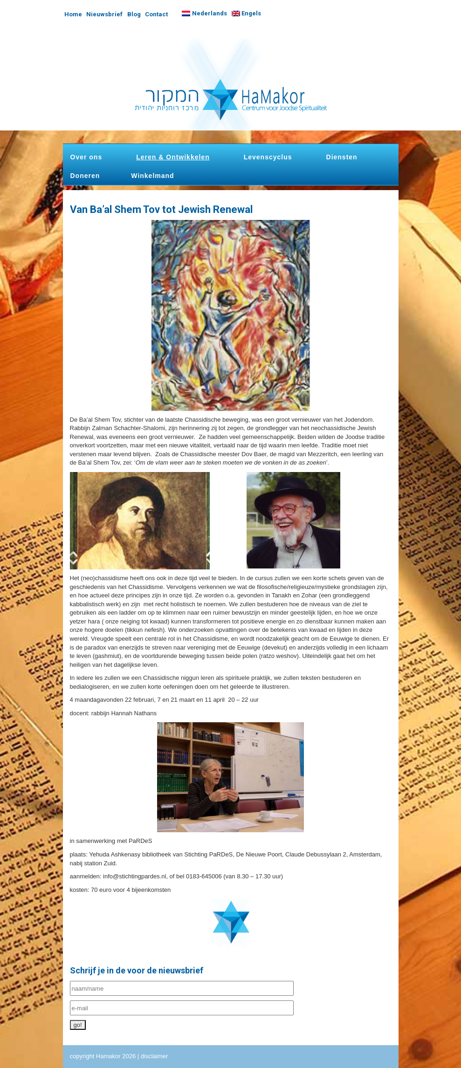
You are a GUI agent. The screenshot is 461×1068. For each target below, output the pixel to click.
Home (73, 14)
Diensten (342, 157)
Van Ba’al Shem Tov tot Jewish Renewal (161, 209)
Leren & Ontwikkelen (172, 157)
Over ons (86, 157)
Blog (134, 14)
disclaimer (154, 1056)
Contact (156, 14)
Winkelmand (152, 175)
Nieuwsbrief (104, 14)
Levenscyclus (268, 157)
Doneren (85, 175)
